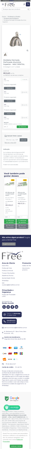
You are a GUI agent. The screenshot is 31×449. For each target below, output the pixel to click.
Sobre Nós (5, 265)
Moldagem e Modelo (14, 16)
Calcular (23, 140)
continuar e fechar (16, 446)
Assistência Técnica (7, 275)
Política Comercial (7, 270)
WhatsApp (5, 280)
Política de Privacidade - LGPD (9, 295)
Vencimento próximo (26, 269)
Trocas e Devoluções (8, 273)
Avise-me (9, 88)
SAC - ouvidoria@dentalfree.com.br (11, 284)
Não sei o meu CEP (10, 142)
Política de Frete (7, 268)
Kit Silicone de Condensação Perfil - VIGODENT (9, 194)
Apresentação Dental (8, 278)
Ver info (24, 79)
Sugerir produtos (9, 244)
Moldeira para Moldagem (11, 18)
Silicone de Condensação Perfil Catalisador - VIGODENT (22, 194)
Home (4, 16)
